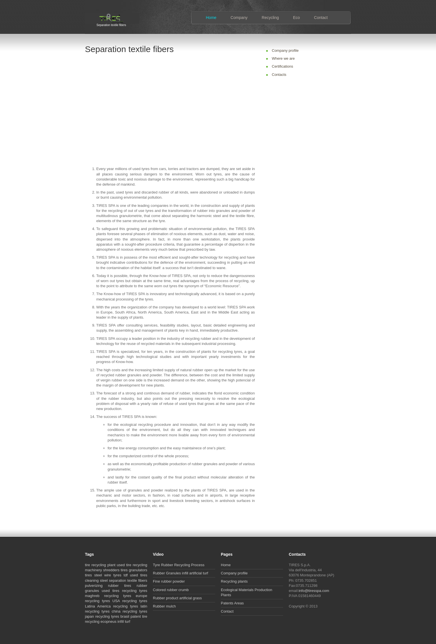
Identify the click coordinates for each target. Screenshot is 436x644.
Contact (321, 17)
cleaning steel (96, 580)
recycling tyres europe (125, 596)
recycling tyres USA (102, 601)
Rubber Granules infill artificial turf (180, 573)
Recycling (270, 17)
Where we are (283, 58)
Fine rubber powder (169, 581)
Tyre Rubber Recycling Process (178, 565)
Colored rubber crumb (171, 590)
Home (211, 17)
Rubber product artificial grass (177, 598)
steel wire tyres (107, 575)
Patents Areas (232, 603)
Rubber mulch (164, 606)
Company (238, 17)
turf (127, 621)
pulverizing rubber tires (108, 585)
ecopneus (108, 621)
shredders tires (115, 570)
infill (120, 621)
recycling (98, 565)
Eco (296, 17)
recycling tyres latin (130, 606)
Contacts (279, 74)
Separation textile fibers (111, 24)
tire (87, 565)
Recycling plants (234, 581)
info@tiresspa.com (314, 591)
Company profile (285, 50)
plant (111, 565)
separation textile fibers (128, 580)
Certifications (282, 66)
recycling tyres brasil (112, 616)
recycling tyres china (103, 611)
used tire (124, 565)
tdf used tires (135, 575)
